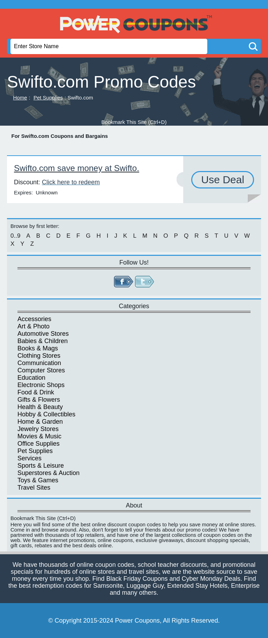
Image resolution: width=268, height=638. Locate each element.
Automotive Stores (43, 333)
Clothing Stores (38, 355)
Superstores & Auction (48, 472)
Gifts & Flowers (38, 399)
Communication (39, 362)
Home (20, 98)
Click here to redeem (71, 182)
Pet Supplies (48, 98)
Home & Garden (40, 421)
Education (31, 377)
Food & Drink (35, 392)
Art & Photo (33, 326)
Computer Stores (41, 370)
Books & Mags (37, 348)
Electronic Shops (41, 384)
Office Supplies (38, 443)
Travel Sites (33, 487)
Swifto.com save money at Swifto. (76, 168)
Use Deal (222, 179)
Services (29, 458)
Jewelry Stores (38, 428)
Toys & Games (37, 480)
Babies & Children (42, 340)
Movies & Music (39, 436)
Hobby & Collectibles (46, 414)
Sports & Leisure (40, 465)
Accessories (34, 319)
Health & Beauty (40, 406)
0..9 (15, 235)
